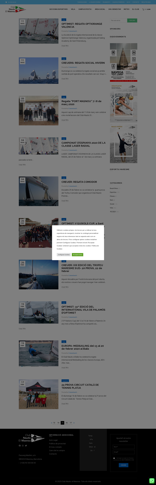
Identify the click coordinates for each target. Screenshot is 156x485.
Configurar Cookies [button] (64, 254)
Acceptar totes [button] (77, 254)
